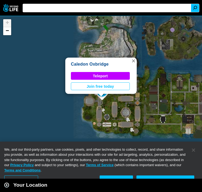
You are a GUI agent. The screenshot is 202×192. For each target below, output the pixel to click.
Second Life (11, 8)
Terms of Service (100, 165)
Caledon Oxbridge (90, 64)
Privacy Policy (22, 165)
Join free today (100, 86)
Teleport (100, 76)
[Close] (193, 150)
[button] (133, 61)
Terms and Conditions (22, 170)
